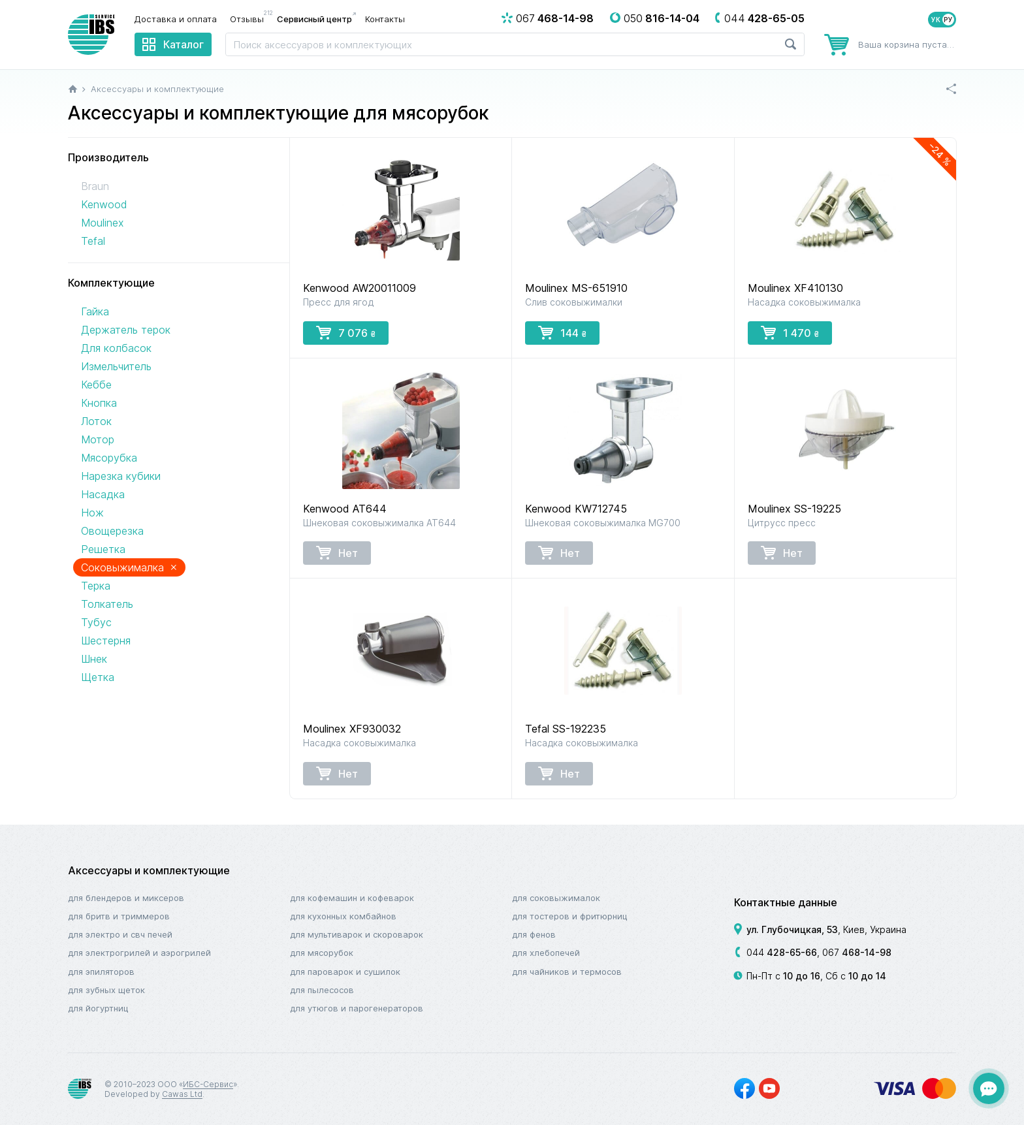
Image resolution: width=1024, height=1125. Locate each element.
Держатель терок (125, 329)
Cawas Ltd (182, 1094)
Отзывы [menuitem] (250, 18)
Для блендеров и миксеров (126, 898)
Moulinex (102, 222)
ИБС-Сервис (208, 1084)
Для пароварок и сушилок (345, 971)
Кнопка (99, 402)
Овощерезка (112, 530)
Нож (92, 512)
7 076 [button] (346, 332)
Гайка (95, 311)
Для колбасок (116, 348)
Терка (95, 585)
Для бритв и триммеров (119, 916)
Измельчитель (116, 366)
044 (781, 952)
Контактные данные (785, 902)
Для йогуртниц (98, 1008)
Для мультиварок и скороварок (356, 934)
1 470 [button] (790, 332)
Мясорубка (109, 457)
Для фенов (534, 934)
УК (935, 20)
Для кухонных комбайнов (343, 916)
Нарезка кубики (121, 476)
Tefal (93, 240)
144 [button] (562, 332)
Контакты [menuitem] (385, 19)
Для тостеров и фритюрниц (570, 916)
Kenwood (104, 204)
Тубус (96, 622)
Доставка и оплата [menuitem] (176, 19)
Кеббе (96, 384)
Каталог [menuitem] (183, 44)
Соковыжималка (129, 567)
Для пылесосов (322, 990)
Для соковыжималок (556, 898)
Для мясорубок (321, 952)
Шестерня (106, 640)
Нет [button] (337, 552)
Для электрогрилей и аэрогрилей (139, 952)
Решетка (103, 549)
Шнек (94, 658)
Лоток (96, 421)
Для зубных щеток (106, 990)
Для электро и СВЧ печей (120, 934)
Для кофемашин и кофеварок (352, 898)
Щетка (97, 677)
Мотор (97, 439)
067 (856, 952)
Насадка (103, 494)
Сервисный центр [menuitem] (314, 19)
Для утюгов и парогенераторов (356, 1008)
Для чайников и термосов (567, 971)
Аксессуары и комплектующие (149, 870)
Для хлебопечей (546, 952)
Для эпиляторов (101, 971)
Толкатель (107, 603)
